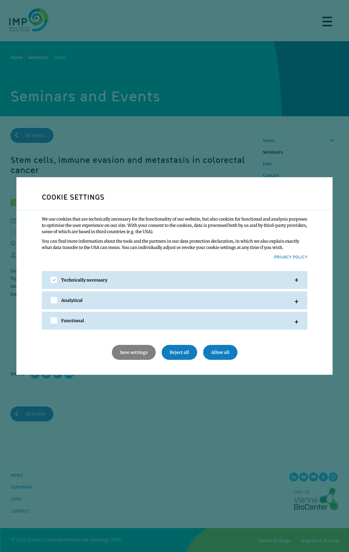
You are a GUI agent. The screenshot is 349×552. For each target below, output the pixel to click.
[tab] (174, 280)
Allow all (220, 352)
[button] (174, 280)
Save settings (134, 352)
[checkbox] (54, 280)
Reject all (179, 352)
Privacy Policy (290, 256)
